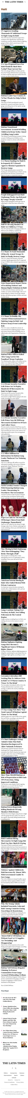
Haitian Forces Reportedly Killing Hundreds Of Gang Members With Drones (11, 809)
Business (22, 1073)
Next (11, 985)
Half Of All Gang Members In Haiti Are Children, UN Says (12, 225)
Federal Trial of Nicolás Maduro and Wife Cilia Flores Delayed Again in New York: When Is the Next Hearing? (10, 1022)
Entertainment (7, 1075)
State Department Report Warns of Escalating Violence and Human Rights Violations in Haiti (14, 285)
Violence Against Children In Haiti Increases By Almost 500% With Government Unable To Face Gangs (13, 873)
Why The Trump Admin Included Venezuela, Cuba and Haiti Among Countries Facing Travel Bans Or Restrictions (13, 907)
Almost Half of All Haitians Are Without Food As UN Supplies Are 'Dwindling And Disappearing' (13, 939)
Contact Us (17, 1080)
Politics (6, 1073)
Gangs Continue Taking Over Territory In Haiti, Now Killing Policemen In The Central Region (13, 613)
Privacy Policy (20, 1082)
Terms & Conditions (9, 1082)
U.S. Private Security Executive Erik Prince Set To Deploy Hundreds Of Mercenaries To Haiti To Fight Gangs (13, 387)
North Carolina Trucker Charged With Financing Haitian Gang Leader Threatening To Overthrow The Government (14, 489)
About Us (10, 1080)
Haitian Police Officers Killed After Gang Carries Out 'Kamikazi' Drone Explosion (12, 356)
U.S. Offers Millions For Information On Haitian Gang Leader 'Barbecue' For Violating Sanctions (13, 457)
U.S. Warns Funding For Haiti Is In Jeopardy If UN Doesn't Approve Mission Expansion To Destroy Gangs (13, 164)
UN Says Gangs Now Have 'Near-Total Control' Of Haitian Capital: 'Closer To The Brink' (14, 712)
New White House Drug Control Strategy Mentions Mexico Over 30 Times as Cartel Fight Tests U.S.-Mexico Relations (11, 1034)
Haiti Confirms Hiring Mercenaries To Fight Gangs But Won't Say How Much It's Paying (13, 840)
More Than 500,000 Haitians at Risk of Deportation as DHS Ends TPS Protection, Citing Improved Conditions (14, 778)
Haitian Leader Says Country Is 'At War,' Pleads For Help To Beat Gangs (13, 98)
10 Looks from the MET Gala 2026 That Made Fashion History (9, 999)
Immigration (13, 1073)
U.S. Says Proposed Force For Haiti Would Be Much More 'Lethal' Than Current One (12, 66)
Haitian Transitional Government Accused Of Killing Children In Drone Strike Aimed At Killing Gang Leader (13, 130)
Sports (16, 1075)
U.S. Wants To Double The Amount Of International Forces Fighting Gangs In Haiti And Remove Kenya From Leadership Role (14, 321)
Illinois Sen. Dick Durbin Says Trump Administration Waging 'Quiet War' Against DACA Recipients (10, 1046)
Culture (22, 1075)
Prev (2, 985)
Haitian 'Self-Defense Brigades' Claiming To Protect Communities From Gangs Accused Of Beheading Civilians (13, 971)
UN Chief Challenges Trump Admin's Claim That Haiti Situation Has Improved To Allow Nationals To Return (12, 743)
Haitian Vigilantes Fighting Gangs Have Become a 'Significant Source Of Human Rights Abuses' (12, 645)
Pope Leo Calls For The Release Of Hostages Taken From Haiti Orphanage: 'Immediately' (13, 519)
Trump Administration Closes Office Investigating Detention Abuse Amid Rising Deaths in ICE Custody (11, 1009)
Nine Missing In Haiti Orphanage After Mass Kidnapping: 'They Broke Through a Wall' (13, 551)
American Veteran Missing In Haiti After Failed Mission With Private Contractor (13, 582)
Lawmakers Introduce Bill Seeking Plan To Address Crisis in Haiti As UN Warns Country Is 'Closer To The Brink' (13, 679)
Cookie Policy (14, 1084)
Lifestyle (14, 1077)
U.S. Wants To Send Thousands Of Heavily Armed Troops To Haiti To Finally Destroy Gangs (13, 254)
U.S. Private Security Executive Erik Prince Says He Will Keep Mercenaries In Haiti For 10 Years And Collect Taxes (14, 421)
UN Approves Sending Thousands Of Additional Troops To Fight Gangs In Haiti (14, 33)
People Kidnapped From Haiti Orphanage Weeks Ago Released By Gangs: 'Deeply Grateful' (13, 197)
